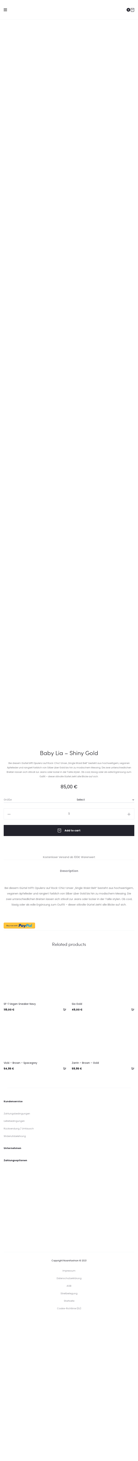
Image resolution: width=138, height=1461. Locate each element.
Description (69, 1012)
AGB (69, 1427)
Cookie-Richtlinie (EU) (69, 1450)
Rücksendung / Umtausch (19, 1270)
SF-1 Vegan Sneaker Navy (20, 1145)
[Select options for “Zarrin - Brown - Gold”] (131, 1210)
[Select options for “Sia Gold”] (131, 1151)
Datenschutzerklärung (69, 1419)
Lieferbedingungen (14, 1262)
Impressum (69, 1412)
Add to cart (69, 972)
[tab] (69, 1012)
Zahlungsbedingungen (17, 1255)
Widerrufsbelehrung (15, 1277)
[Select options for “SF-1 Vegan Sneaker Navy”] (63, 1151)
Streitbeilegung (69, 1434)
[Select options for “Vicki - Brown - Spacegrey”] (63, 1210)
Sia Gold (77, 1145)
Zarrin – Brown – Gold (85, 1204)
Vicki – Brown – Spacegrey (20, 1204)
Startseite (69, 1442)
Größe (8, 941)
